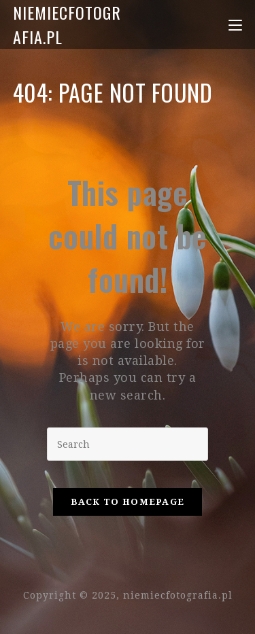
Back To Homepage (128, 502)
